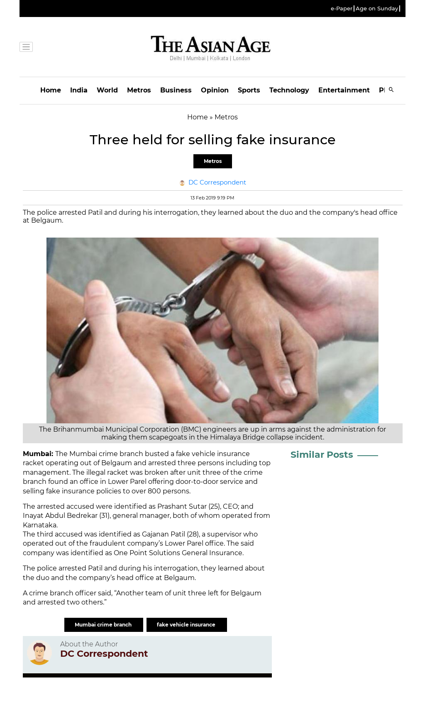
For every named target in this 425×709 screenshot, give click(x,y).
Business (176, 90)
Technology (289, 90)
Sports (249, 90)
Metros (139, 90)
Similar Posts (322, 454)
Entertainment (344, 90)
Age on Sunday (377, 8)
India (79, 90)
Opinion (215, 90)
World (107, 90)
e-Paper (341, 8)
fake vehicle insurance (187, 625)
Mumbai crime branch (104, 625)
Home (50, 90)
